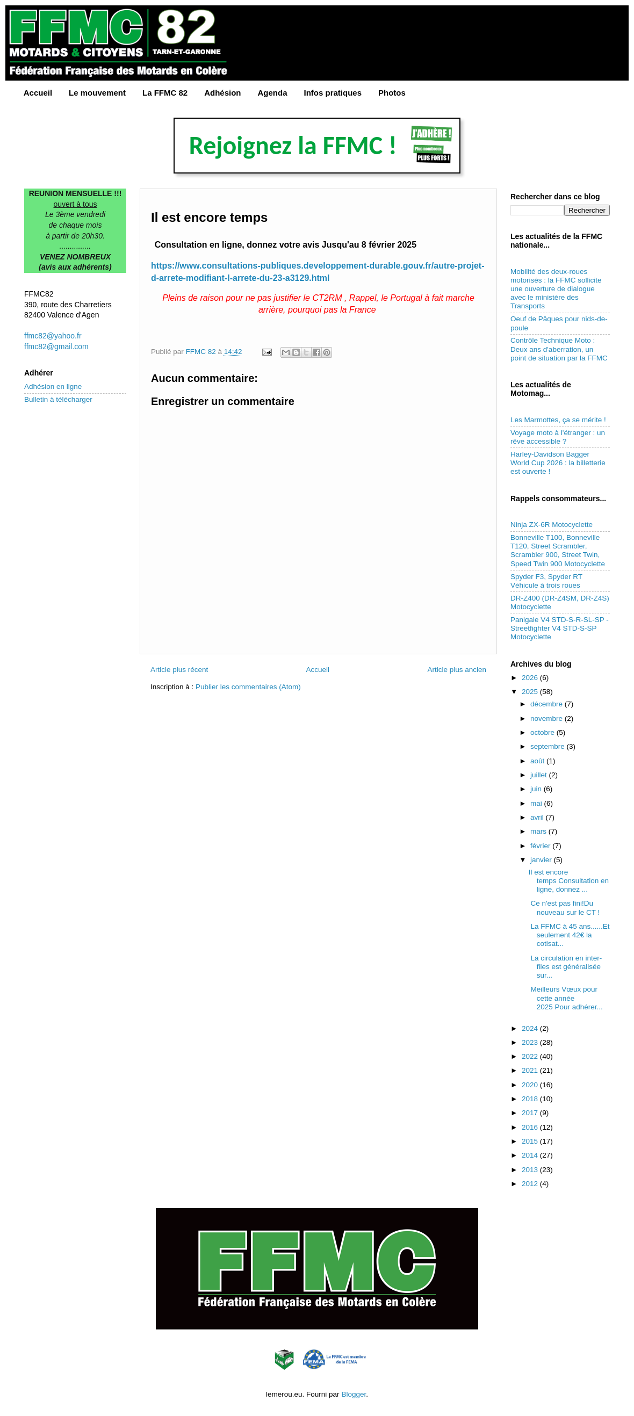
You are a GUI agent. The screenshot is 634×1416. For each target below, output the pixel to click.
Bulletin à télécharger (58, 399)
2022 (531, 1056)
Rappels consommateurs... (558, 498)
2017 (531, 1113)
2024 (531, 1028)
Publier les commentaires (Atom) (248, 687)
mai (537, 803)
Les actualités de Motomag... (540, 389)
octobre (543, 732)
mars (539, 831)
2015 (531, 1141)
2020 (531, 1085)
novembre (547, 718)
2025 (531, 692)
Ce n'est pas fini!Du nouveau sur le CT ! (564, 907)
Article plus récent (179, 670)
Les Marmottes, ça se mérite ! (558, 420)
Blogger (353, 1394)
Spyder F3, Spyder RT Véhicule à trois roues (546, 581)
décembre (547, 704)
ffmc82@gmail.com (56, 346)
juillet (539, 775)
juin (537, 789)
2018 (531, 1099)
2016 (531, 1127)
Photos (392, 92)
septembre (548, 746)
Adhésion (222, 92)
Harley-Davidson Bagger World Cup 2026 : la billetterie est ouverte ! (558, 462)
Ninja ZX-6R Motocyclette (551, 525)
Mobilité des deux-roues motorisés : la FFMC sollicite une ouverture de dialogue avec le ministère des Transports (556, 289)
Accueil (38, 92)
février (541, 846)
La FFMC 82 (165, 92)
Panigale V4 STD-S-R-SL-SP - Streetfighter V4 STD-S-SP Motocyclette (559, 628)
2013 (531, 1170)
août (538, 761)
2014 (531, 1155)
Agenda (272, 92)
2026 (531, 678)
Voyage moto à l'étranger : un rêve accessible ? (557, 437)
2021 (531, 1070)
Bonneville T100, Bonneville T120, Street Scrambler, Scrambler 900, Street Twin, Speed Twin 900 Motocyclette (557, 550)
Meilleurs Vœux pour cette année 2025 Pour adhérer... (566, 997)
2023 (531, 1042)
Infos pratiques (333, 92)
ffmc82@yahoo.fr (53, 335)
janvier (542, 860)
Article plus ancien (456, 670)
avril (538, 817)
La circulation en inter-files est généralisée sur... (565, 966)
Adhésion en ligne (53, 386)
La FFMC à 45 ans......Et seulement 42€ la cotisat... (569, 935)
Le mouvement (97, 92)
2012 (531, 1184)
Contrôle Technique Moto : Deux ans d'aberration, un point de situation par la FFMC (559, 349)
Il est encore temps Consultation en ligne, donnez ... (569, 880)
